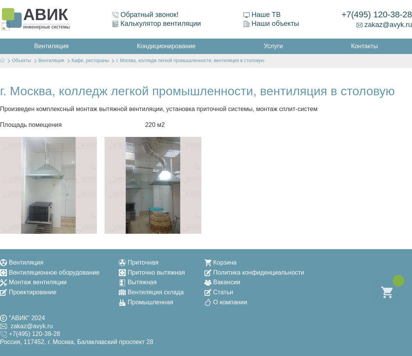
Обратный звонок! (145, 15)
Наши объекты (271, 23)
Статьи (218, 292)
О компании (225, 302)
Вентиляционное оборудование (50, 272)
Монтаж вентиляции (33, 282)
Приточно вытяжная (152, 272)
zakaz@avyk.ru (384, 25)
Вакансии (222, 282)
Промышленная (146, 302)
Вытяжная (138, 282)
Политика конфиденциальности (254, 272)
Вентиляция (21, 262)
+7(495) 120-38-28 (376, 14)
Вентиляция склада (151, 292)
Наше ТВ (261, 15)
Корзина (220, 262)
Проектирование (28, 292)
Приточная (139, 262)
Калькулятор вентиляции (156, 23)
